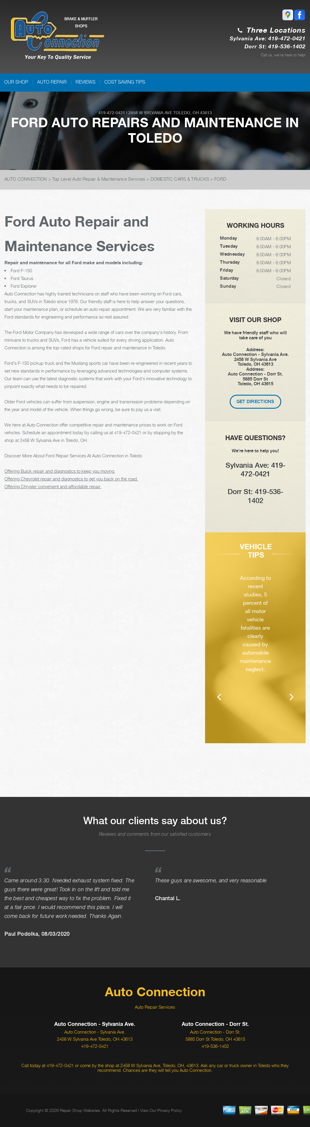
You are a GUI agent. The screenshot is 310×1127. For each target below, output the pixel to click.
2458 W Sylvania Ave (150, 112)
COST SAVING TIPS (124, 82)
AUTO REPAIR (52, 82)
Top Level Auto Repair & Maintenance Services (98, 179)
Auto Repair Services (155, 1007)
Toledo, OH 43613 (192, 112)
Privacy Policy (169, 1110)
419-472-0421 (111, 112)
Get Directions (255, 401)
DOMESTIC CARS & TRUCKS (180, 179)
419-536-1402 (215, 1046)
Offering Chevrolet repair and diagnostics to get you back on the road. (71, 478)
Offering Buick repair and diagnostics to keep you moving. (59, 471)
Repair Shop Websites (80, 1110)
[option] (255, 646)
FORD (220, 179)
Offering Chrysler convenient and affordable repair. (52, 486)
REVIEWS (85, 82)
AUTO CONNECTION (25, 179)
